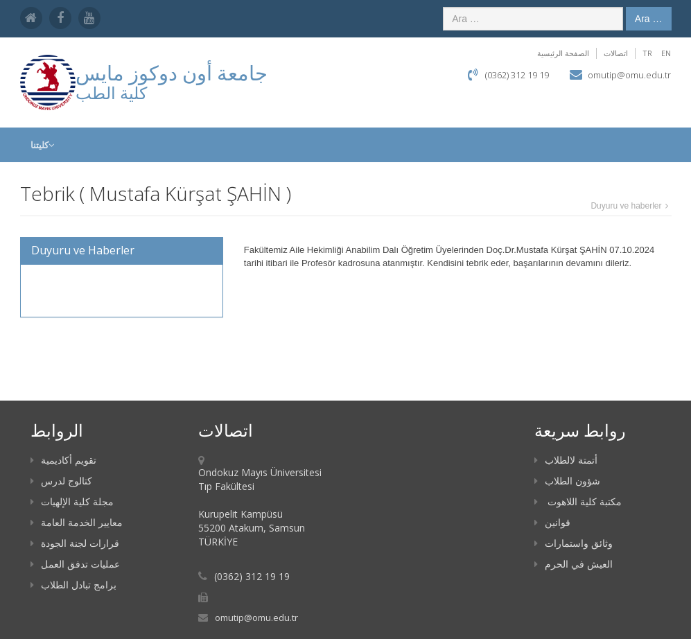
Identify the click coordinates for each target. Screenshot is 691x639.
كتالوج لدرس (61, 480)
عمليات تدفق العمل (75, 563)
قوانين (552, 522)
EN (666, 53)
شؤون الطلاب (567, 480)
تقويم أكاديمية (63, 459)
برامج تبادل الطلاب (73, 584)
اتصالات (616, 53)
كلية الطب (111, 92)
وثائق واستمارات (573, 543)
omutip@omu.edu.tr (629, 75)
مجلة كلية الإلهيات (72, 501)
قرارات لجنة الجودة (74, 543)
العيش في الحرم (573, 563)
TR (647, 53)
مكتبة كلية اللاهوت (578, 501)
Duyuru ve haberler (626, 206)
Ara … (649, 18)
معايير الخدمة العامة (76, 522)
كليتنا (42, 145)
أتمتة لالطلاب (565, 459)
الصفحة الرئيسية (563, 53)
